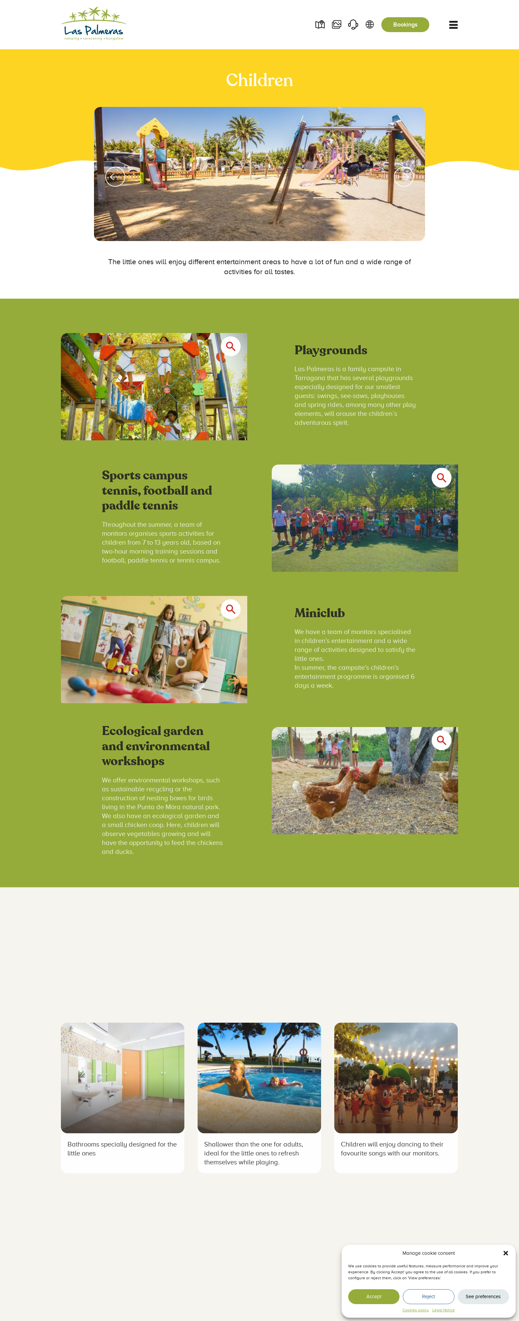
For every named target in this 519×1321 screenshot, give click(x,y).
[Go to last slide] (115, 177)
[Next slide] (404, 177)
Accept (373, 1296)
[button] (505, 1253)
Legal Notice (443, 1310)
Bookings (405, 24)
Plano (320, 24)
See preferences (483, 1296)
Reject (428, 1296)
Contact (353, 24)
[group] (259, 177)
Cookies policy (415, 1310)
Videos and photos (336, 24)
